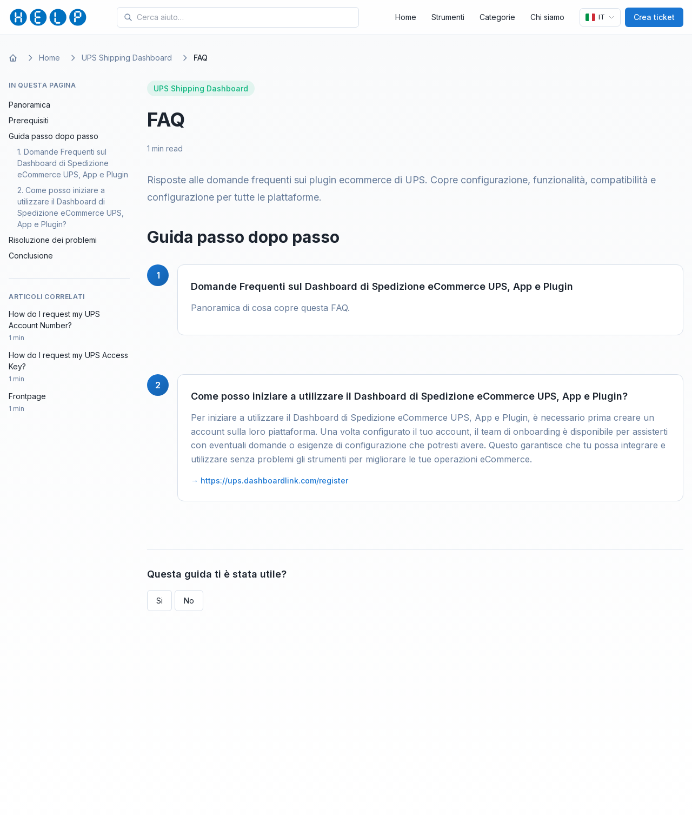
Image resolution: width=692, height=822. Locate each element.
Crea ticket (654, 17)
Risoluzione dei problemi (53, 239)
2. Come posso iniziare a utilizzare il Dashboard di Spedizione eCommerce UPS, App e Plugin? (70, 207)
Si (159, 600)
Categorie (497, 17)
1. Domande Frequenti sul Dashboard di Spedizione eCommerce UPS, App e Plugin (72, 163)
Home (405, 17)
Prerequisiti (29, 120)
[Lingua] (600, 17)
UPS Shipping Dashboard (127, 57)
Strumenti (447, 17)
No (189, 600)
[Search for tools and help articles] (245, 17)
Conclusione (31, 255)
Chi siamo (547, 17)
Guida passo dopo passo (53, 136)
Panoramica (29, 104)
